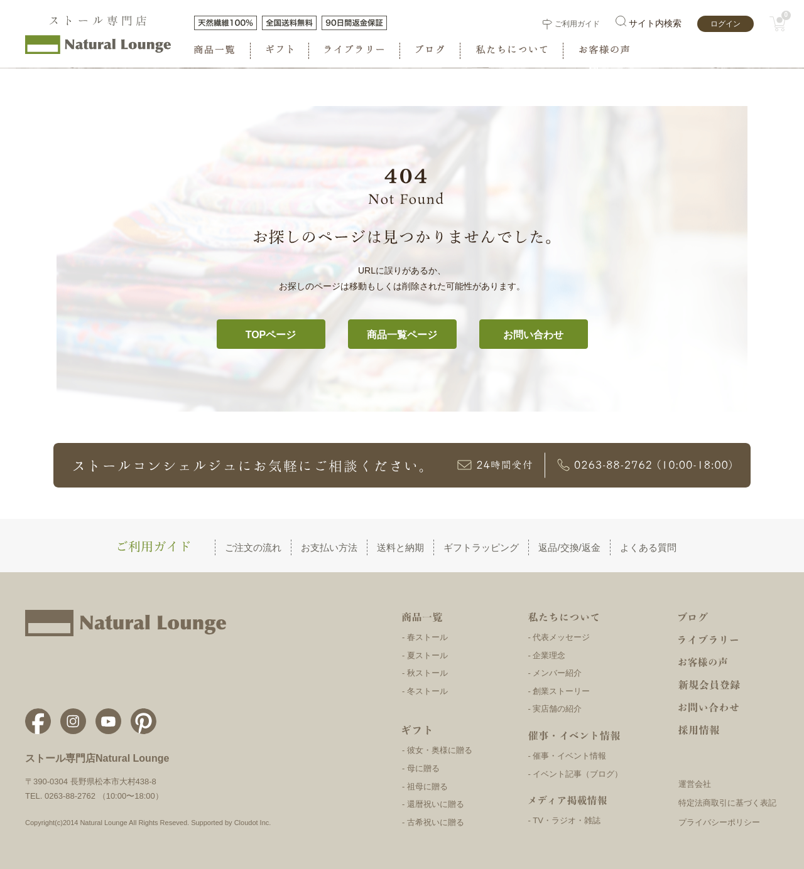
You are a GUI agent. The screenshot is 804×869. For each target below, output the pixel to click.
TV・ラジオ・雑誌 (566, 820)
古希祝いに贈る (435, 822)
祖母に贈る (427, 786)
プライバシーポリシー (719, 822)
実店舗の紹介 (557, 708)
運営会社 (694, 784)
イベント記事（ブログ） (577, 774)
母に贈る (423, 768)
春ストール (427, 637)
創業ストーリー (561, 691)
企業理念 (549, 655)
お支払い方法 (329, 547)
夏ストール (427, 655)
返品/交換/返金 (569, 547)
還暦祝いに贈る (435, 804)
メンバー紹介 (557, 673)
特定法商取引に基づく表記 (727, 803)
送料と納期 (400, 547)
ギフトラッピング (481, 547)
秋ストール (427, 673)
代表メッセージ (561, 637)
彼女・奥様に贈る (439, 750)
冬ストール (427, 691)
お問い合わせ (533, 334)
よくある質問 (648, 547)
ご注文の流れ (253, 547)
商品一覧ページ (402, 334)
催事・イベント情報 (569, 755)
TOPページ (271, 334)
